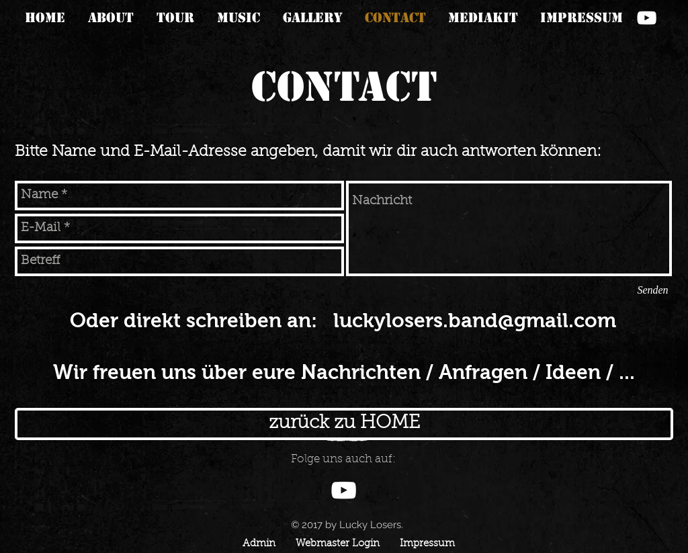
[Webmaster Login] (337, 544)
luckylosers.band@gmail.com (474, 320)
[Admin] (258, 544)
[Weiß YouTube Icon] (646, 18)
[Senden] (652, 290)
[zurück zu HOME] (344, 424)
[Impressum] (427, 544)
